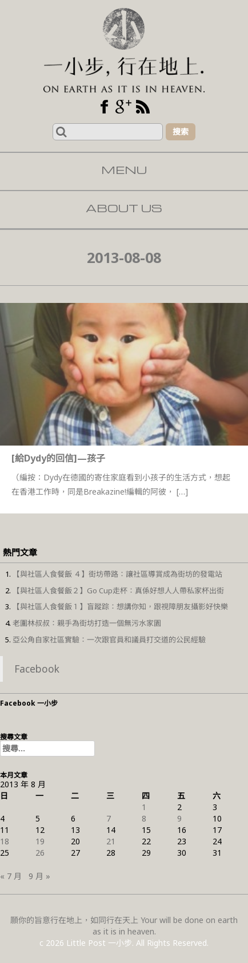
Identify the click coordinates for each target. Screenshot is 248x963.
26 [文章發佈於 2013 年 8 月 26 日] (40, 852)
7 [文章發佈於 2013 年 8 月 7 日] (108, 818)
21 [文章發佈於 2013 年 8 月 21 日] (110, 841)
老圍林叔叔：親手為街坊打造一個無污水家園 (87, 623)
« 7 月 (11, 876)
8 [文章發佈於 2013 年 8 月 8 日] (144, 818)
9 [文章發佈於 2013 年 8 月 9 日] (179, 818)
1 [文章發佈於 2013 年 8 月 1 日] (144, 807)
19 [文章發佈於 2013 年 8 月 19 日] (40, 841)
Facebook (36, 668)
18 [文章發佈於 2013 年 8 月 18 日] (4, 841)
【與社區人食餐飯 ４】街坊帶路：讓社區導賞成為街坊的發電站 (117, 574)
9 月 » (39, 876)
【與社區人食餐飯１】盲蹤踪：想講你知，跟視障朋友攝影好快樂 (120, 606)
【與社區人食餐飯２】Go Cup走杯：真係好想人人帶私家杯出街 (118, 590)
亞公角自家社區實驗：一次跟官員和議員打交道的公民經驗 (109, 639)
